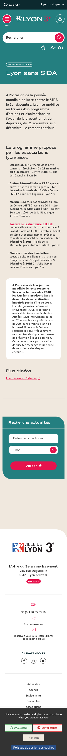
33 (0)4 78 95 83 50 (33, 612)
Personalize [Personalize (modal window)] (33, 738)
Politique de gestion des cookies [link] (33, 747)
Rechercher (15, 37)
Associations (33, 707)
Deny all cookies (47, 728)
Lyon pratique (52, 4)
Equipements (33, 696)
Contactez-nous (33, 624)
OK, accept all (18, 728)
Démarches (33, 701)
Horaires (33, 581)
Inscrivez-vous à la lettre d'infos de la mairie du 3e (33, 637)
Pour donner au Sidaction (21, 378)
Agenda (33, 690)
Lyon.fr (14, 4)
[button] (43, 47)
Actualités (33, 684)
